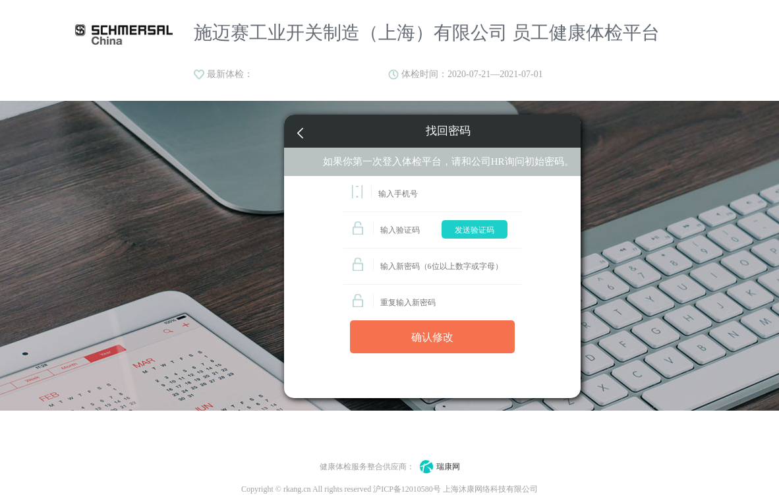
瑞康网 (437, 466)
